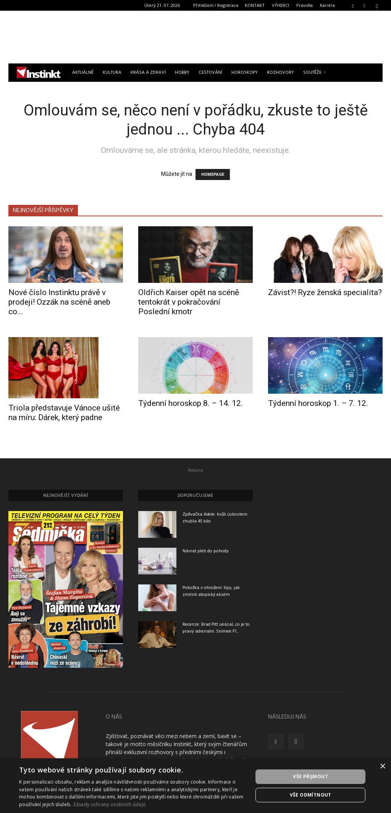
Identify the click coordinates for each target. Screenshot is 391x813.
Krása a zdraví (148, 72)
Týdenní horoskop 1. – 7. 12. (318, 403)
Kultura (112, 72)
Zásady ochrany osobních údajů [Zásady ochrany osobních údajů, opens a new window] (109, 804)
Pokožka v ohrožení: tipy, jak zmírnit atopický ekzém (211, 591)
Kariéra (327, 5)
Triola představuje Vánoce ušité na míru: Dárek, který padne (64, 412)
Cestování (210, 72)
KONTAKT (255, 5)
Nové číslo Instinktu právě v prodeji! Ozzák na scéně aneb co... (59, 302)
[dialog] (195, 785)
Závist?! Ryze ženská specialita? (325, 292)
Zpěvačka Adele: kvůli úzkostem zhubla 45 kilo (215, 518)
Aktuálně (83, 72)
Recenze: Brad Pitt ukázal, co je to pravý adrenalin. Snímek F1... (216, 628)
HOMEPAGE (212, 174)
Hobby (182, 72)
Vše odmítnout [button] (310, 795)
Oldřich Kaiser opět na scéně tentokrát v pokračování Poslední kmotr (188, 302)
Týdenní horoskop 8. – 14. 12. (190, 403)
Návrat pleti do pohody (206, 551)
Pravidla (304, 5)
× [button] (382, 766)
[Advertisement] (195, 37)
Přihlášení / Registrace (216, 5)
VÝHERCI (280, 5)
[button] (353, 5)
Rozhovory (280, 72)
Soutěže (314, 72)
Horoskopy (244, 72)
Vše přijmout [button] (310, 776)
